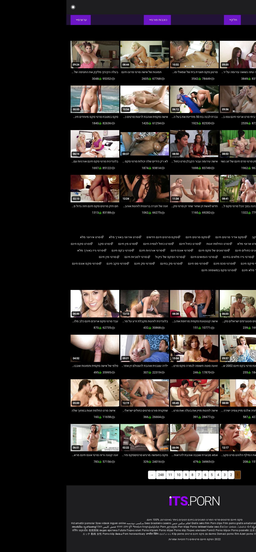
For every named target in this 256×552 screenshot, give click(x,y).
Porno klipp (231, 530)
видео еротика (42, 530)
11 (104, 475)
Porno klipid (218, 533)
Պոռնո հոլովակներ (80, 526)
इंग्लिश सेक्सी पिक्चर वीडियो (213, 526)
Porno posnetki (174, 530)
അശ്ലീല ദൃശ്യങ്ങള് (18, 526)
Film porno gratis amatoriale (173, 523)
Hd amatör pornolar (16, 523)
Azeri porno (180, 533)
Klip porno (112, 533)
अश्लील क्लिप (86, 533)
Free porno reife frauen (237, 523)
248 (94, 475)
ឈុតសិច (17, 530)
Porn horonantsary (67, 533)
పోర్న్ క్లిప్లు (231, 526)
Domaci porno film (162, 533)
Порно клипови (130, 530)
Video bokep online (199, 533)
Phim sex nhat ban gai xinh (207, 523)
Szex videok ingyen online (44, 523)
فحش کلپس (43, 526)
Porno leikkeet (132, 526)
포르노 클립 (190, 530)
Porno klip (114, 530)
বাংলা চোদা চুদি (58, 526)
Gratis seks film (134, 523)
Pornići (144, 530)
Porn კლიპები (103, 526)
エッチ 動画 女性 (26, 533)
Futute (56, 530)
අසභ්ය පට (99, 533)
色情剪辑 (27, 530)
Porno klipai (100, 530)
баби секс (147, 526)
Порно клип (67, 530)
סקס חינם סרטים (128, 533)
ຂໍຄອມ (53, 533)
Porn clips (150, 523)
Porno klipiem (84, 530)
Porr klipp (118, 526)
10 (112, 475)
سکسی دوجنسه (68, 523)
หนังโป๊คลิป (204, 530)
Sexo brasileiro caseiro (91, 523)
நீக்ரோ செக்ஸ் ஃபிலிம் (167, 526)
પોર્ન (182, 526)
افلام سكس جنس (115, 523)
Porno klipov (157, 530)
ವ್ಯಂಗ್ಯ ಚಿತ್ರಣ (192, 526)
